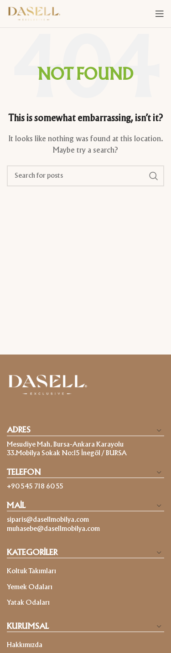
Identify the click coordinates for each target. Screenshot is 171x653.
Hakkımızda (24, 645)
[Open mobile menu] (159, 14)
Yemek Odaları (29, 587)
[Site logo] (34, 13)
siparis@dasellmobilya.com (48, 520)
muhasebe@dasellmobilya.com (53, 529)
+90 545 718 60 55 (35, 486)
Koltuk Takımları (31, 571)
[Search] (85, 175)
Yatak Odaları (28, 603)
